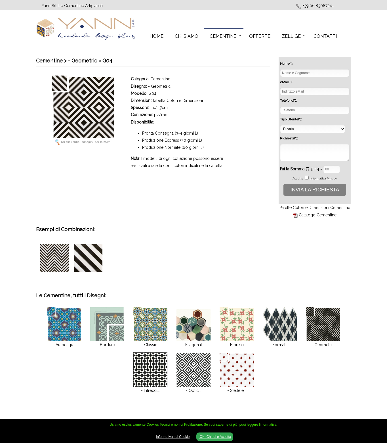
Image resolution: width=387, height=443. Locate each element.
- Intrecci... (150, 390)
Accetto (298, 178)
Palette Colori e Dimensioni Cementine (314, 207)
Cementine (223, 36)
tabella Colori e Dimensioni (178, 100)
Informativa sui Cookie (173, 437)
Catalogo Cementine (317, 215)
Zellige (291, 36)
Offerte (259, 36)
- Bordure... (107, 344)
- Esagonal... (193, 344)
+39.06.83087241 (318, 5)
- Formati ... (280, 344)
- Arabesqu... (64, 344)
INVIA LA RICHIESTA (315, 190)
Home (156, 36)
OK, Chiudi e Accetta (215, 437)
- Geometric (159, 86)
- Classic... (150, 344)
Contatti (325, 36)
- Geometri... (323, 344)
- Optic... (193, 390)
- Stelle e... (236, 390)
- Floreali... (236, 344)
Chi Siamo (186, 36)
